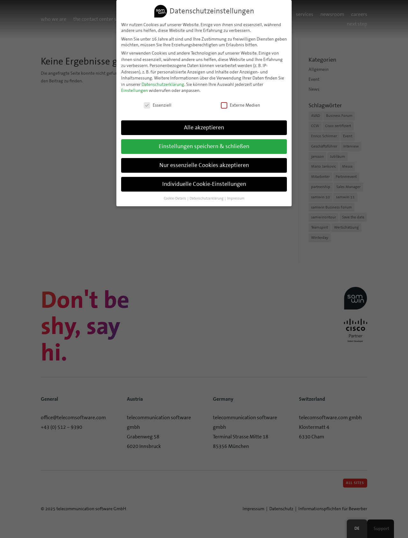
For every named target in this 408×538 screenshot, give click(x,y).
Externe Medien (240, 105)
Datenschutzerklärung (163, 84)
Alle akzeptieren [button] (204, 127)
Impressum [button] (235, 198)
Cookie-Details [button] (175, 198)
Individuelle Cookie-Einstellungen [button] (204, 184)
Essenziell (157, 105)
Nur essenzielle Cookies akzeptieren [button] (204, 165)
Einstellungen (134, 90)
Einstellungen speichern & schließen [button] (204, 146)
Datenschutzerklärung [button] (207, 198)
